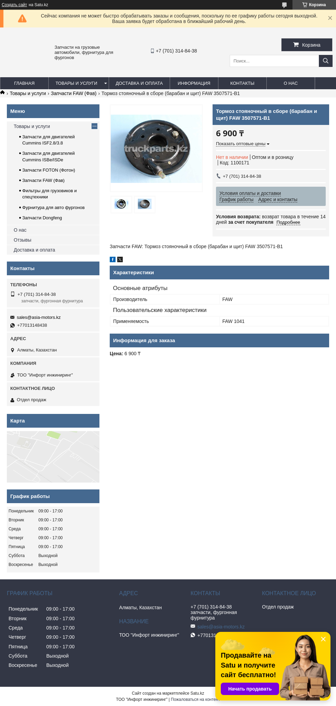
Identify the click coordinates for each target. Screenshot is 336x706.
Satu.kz (197, 693)
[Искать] (326, 61)
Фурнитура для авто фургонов (53, 207)
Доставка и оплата (139, 83)
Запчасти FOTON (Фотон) (48, 170)
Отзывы (22, 240)
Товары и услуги (76, 83)
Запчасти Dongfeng (42, 217)
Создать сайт (14, 4)
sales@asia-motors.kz (39, 317)
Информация (194, 83)
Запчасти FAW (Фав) (74, 93)
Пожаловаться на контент (195, 699)
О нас (291, 83)
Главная (24, 83)
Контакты (242, 83)
